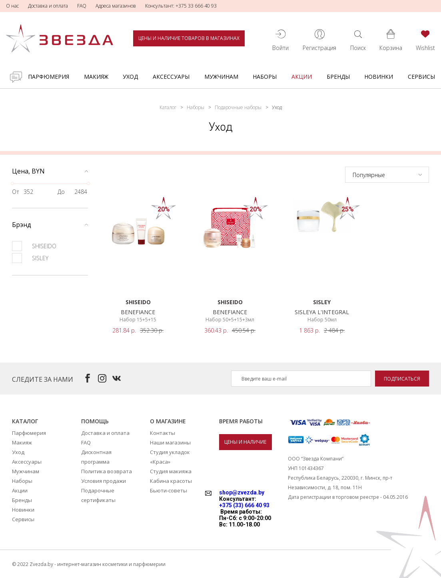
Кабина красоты (171, 480)
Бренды (338, 76)
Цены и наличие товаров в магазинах (188, 38)
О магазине (168, 421)
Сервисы (421, 76)
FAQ (81, 5)
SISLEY (30, 258)
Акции (301, 76)
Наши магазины (170, 442)
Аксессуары (171, 76)
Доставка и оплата (48, 5)
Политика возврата (106, 471)
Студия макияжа (171, 471)
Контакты (162, 432)
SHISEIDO (34, 246)
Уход (130, 76)
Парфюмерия (48, 76)
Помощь (95, 421)
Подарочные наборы (238, 107)
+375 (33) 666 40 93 (244, 505)
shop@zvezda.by (241, 492)
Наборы (265, 76)
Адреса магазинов (116, 5)
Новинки (378, 76)
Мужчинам (221, 76)
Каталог (168, 107)
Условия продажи (103, 480)
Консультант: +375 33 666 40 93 (181, 5)
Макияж (96, 76)
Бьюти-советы (168, 490)
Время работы (241, 421)
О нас (12, 5)
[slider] (12, 183)
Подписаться (402, 378)
